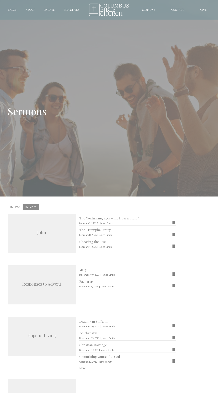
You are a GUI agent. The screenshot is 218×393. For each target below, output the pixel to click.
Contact (177, 9)
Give (203, 9)
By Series (30, 207)
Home (12, 9)
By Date (15, 207)
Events (49, 9)
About (30, 9)
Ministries (71, 9)
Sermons (148, 9)
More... (83, 368)
